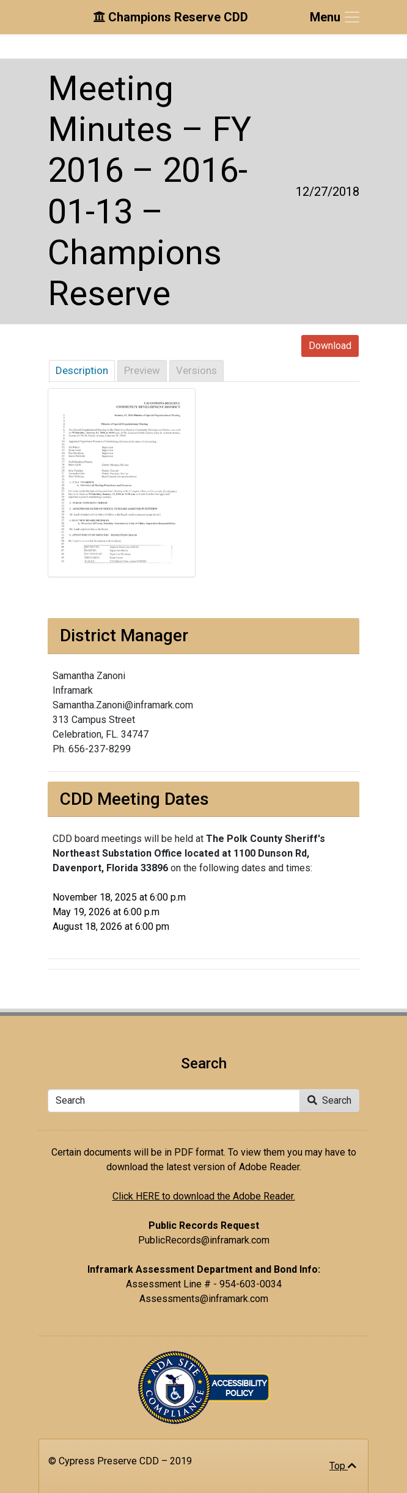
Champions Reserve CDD (170, 17)
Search (329, 1100)
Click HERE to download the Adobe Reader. (203, 1196)
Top (342, 1466)
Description (82, 370)
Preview (142, 370)
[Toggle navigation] (335, 17)
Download (330, 345)
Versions (196, 370)
